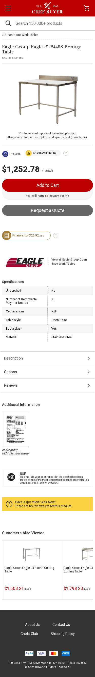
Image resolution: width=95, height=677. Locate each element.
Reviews (11, 385)
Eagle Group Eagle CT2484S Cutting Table (29, 569)
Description (13, 358)
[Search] (47, 23)
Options (10, 372)
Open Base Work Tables (22, 35)
